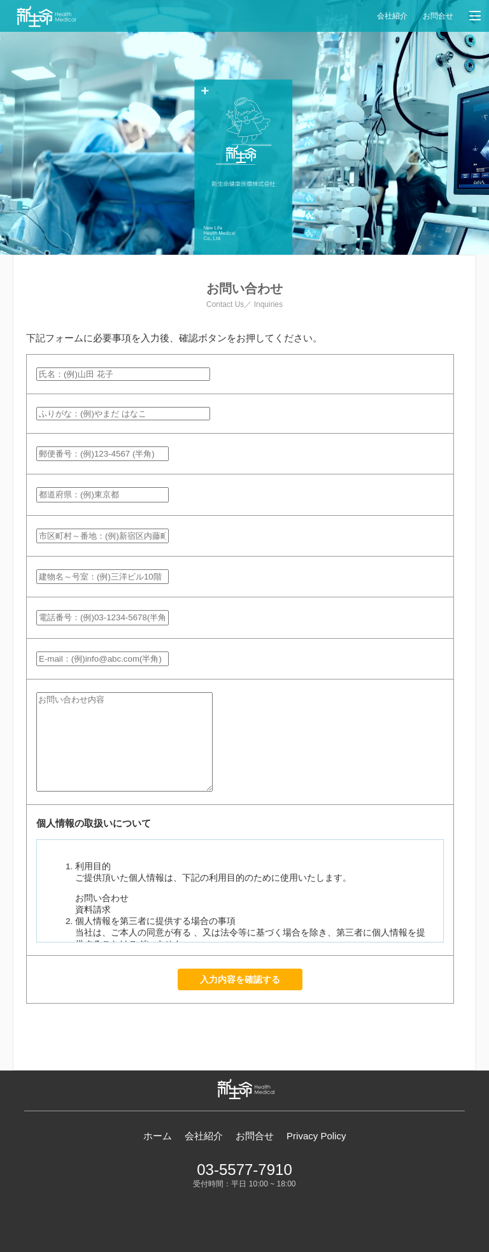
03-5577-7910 (244, 1169)
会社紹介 (392, 15)
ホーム (157, 1135)
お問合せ (438, 15)
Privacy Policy (316, 1135)
